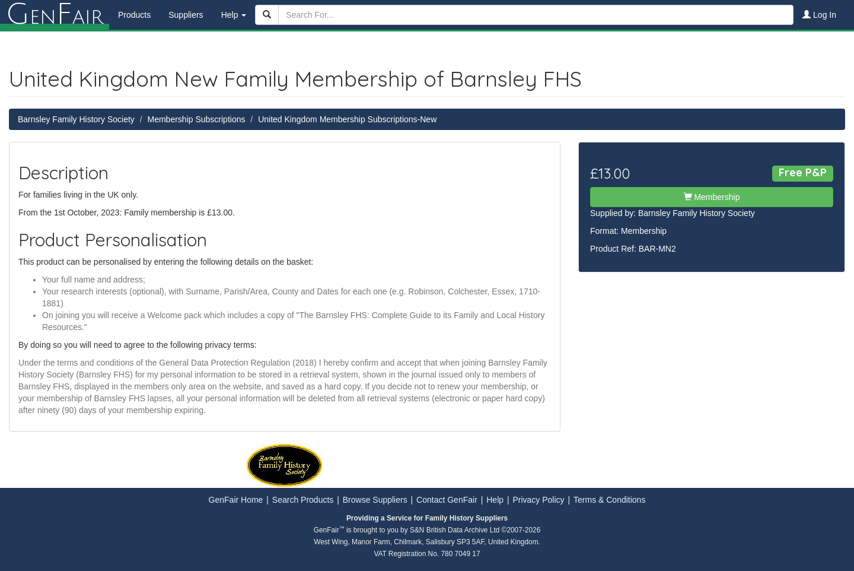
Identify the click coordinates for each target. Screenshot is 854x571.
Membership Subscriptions (197, 119)
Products (134, 15)
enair (54, 15)
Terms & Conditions (609, 500)
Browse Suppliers (375, 500)
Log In (819, 15)
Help (495, 500)
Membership (712, 197)
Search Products (303, 500)
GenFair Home (236, 500)
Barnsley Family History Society (76, 119)
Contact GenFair (446, 500)
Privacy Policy (538, 500)
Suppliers (185, 15)
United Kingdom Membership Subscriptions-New (347, 119)
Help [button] (234, 15)
